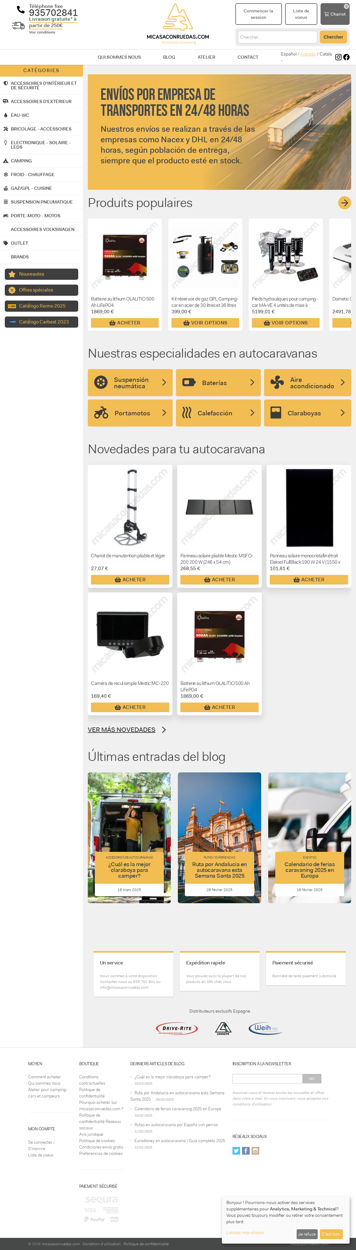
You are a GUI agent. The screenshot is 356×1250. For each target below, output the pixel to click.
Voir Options (205, 323)
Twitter (236, 1151)
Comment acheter (44, 1077)
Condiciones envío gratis (101, 1147)
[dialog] (286, 1220)
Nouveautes (31, 274)
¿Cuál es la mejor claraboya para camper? (172, 1077)
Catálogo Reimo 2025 (42, 306)
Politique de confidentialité (146, 1243)
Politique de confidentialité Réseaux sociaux (100, 1121)
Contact (248, 57)
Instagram (255, 1151)
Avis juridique (91, 1134)
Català (326, 54)
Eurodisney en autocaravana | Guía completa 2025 (179, 1140)
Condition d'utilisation (102, 1243)
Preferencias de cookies (101, 1153)
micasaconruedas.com (61, 1243)
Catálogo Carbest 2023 (44, 322)
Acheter (124, 323)
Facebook (246, 1151)
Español (289, 54)
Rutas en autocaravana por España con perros (176, 1124)
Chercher (333, 37)
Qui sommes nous (119, 57)
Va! (312, 1078)
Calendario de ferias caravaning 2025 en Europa (177, 1109)
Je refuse (307, 1234)
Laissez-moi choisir (245, 1232)
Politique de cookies (97, 1140)
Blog (169, 57)
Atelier (206, 57)
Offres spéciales (36, 290)
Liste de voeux (41, 1155)
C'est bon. (331, 1234)
